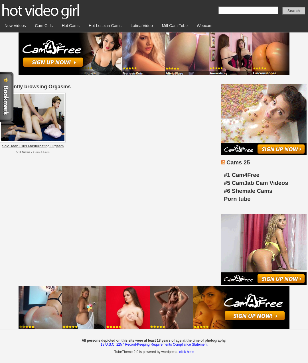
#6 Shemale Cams (248, 191)
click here (186, 352)
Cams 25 (238, 162)
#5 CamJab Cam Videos (256, 183)
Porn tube (237, 199)
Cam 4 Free (41, 152)
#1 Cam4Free (242, 175)
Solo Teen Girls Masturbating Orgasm (33, 146)
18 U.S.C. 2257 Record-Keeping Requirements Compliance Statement (154, 344)
